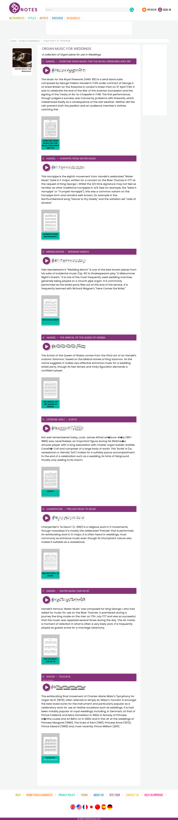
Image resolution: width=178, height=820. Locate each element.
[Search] (132, 10)
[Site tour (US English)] (79, 807)
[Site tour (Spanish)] (104, 807)
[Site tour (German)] (110, 807)
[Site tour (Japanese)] (91, 807)
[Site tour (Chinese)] (97, 807)
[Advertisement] (89, 28)
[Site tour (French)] (85, 807)
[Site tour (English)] (73, 807)
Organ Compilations (29, 40)
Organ (13, 40)
